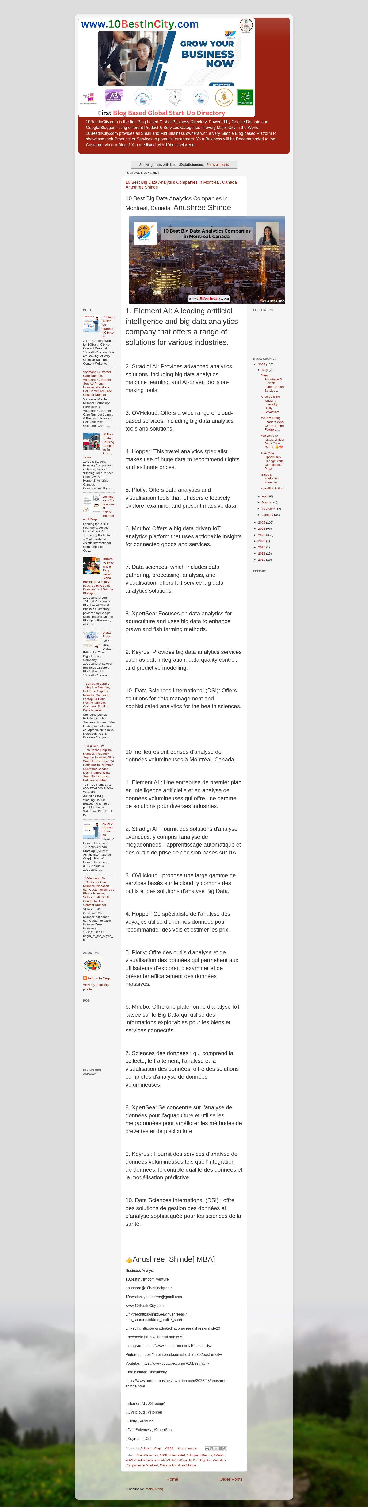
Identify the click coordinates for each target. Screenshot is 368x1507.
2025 (262, 522)
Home (172, 1479)
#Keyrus (206, 1455)
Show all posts (217, 165)
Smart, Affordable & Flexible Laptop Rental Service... (272, 382)
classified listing (272, 488)
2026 (262, 364)
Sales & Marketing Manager (270, 478)
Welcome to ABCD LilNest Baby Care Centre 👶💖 (272, 441)
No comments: (188, 1448)
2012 (262, 553)
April (265, 496)
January (268, 515)
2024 (262, 528)
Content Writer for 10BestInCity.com (108, 326)
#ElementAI (177, 1455)
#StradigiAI (162, 1460)
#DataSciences (147, 1455)
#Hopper (193, 1455)
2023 (262, 535)
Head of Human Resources (108, 829)
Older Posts (231, 1479)
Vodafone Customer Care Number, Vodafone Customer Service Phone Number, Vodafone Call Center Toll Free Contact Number (97, 383)
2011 (262, 559)
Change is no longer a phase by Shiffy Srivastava (270, 404)
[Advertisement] (97, 229)
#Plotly (148, 1460)
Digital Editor (106, 634)
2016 (262, 547)
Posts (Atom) (154, 1489)
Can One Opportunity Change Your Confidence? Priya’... (272, 460)
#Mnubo (219, 1455)
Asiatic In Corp (99, 978)
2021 (262, 541)
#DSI (163, 1455)
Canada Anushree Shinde (178, 1465)
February (269, 508)
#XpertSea (179, 1460)
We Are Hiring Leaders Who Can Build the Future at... (272, 423)
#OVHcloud (134, 1460)
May (265, 370)
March (267, 502)
